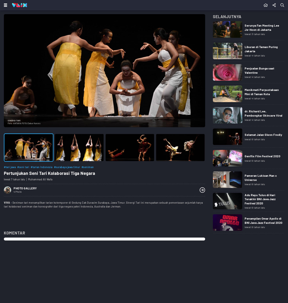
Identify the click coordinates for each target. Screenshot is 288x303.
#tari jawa (10, 167)
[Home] (19, 5)
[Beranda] (265, 5)
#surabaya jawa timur (67, 167)
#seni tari (23, 167)
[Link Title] (248, 30)
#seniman (88, 167)
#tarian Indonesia (42, 167)
